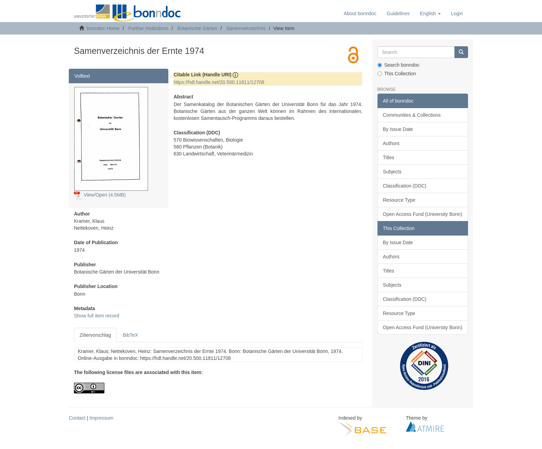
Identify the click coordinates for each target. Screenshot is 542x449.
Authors (391, 143)
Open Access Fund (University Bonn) (422, 214)
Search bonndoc (398, 65)
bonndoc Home (103, 28)
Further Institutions (148, 28)
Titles (388, 157)
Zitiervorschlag (95, 335)
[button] (430, 13)
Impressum (101, 418)
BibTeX (130, 335)
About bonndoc (360, 13)
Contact (77, 418)
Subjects (392, 171)
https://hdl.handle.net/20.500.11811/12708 (219, 82)
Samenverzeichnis (245, 28)
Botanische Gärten (197, 28)
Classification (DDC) (405, 186)
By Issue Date (398, 129)
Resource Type (399, 200)
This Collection (396, 73)
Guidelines (398, 13)
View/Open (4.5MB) (100, 195)
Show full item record (96, 315)
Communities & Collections (412, 115)
